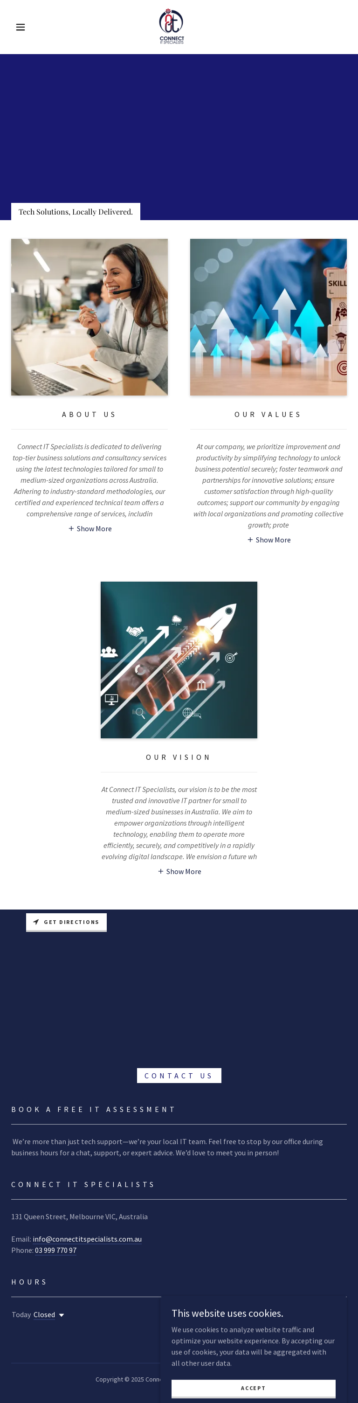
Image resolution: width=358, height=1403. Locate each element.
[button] (20, 27)
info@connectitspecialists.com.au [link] (87, 1238)
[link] (171, 26)
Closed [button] (44, 1314)
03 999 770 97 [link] (55, 1250)
